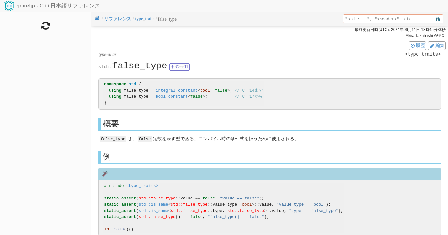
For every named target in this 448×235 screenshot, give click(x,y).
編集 (436, 45)
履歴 (417, 45)
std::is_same (153, 204)
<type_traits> (142, 185)
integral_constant (177, 90)
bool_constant (172, 96)
